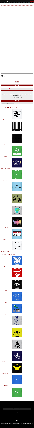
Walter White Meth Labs (5, 361)
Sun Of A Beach (5, 180)
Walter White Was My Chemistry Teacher (5, 385)
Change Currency (17, 82)
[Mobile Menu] (1, 1)
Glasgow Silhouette (5, 227)
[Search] (3, 1)
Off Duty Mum (5, 239)
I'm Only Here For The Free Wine (5, 120)
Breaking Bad (7, 103)
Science (11, 103)
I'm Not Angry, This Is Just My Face (5, 251)
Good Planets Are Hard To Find (5, 215)
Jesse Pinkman (3, 103)
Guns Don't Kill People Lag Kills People (5, 144)
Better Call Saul (5, 302)
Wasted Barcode (5, 132)
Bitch (13, 103)
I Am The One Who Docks (5, 349)
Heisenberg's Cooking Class (5, 266)
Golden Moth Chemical (5, 373)
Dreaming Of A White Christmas (5, 168)
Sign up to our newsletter (17, 408)
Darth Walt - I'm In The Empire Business (5, 290)
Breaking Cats (5, 314)
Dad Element (5, 156)
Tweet (6, 88)
